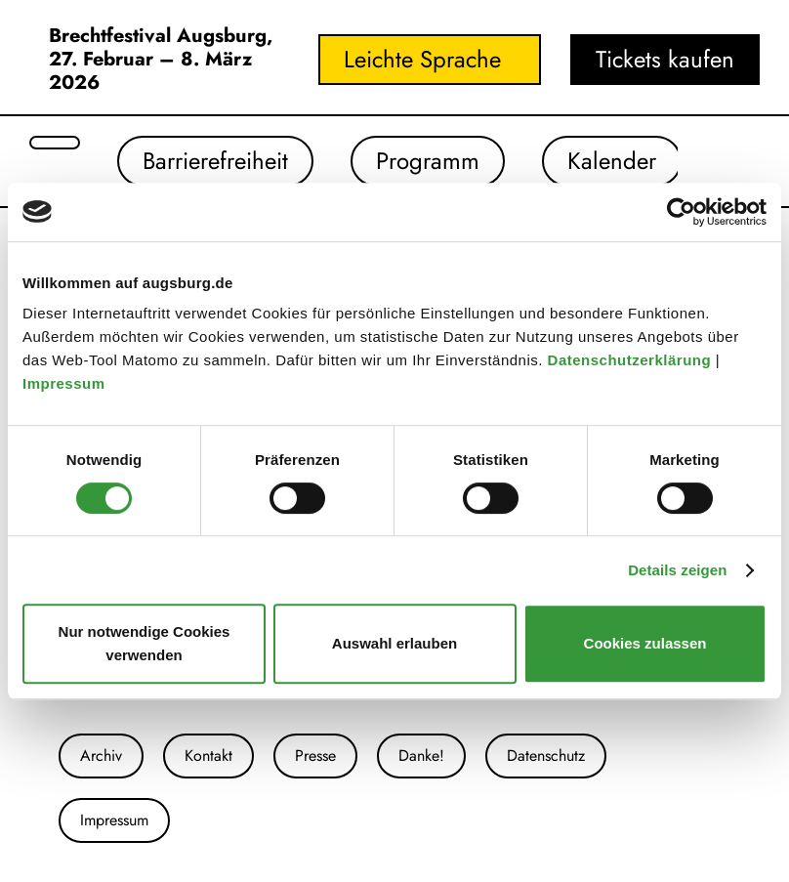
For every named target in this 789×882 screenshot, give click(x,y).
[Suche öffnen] (54, 142)
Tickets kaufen (665, 59)
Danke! (421, 755)
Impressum (65, 383)
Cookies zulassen (645, 643)
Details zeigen (677, 570)
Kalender (611, 161)
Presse (315, 755)
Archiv (101, 755)
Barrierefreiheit (215, 161)
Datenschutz (546, 755)
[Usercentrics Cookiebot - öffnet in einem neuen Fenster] (681, 212)
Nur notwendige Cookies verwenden (144, 643)
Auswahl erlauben (394, 643)
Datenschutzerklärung (632, 360)
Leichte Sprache (422, 59)
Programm (427, 161)
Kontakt (208, 755)
